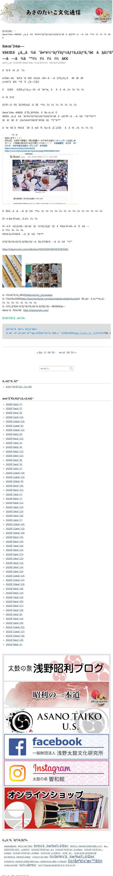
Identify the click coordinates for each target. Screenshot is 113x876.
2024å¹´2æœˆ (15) (14, 516)
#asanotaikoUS (10, 846)
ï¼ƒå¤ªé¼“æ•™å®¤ (85, 861)
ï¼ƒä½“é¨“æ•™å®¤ (40, 857)
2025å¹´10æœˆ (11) (15, 430)
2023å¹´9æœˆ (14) (14, 537)
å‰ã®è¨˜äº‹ (47, 352)
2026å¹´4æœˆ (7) (14, 404)
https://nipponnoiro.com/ (36, 310)
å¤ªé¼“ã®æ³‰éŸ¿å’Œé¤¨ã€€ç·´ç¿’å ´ (86, 846)
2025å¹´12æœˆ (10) (15, 421)
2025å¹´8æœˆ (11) (14, 438)
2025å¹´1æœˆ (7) (14, 468)
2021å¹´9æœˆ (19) (14, 640)
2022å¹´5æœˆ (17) (14, 606)
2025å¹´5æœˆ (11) (14, 451)
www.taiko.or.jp (85, 333)
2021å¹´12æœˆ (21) (15, 627)
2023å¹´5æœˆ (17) (14, 554)
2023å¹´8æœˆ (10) (14, 541)
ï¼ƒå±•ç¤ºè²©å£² (11, 865)
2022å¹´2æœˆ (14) (14, 618)
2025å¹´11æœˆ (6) (14, 426)
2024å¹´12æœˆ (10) (15, 473)
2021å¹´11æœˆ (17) (15, 631)
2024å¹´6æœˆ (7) (14, 498)
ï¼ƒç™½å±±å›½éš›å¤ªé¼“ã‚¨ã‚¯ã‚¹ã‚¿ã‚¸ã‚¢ (56, 865)
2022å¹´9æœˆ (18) (14, 589)
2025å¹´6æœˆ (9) (14, 447)
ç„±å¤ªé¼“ (25, 849)
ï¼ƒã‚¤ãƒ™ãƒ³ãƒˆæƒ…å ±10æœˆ (69, 849)
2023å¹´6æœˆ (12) (14, 550)
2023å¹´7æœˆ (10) (14, 546)
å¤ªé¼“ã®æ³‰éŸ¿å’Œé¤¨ (51, 845)
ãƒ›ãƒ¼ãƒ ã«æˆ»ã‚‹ (13, 318)
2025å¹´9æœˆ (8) (14, 434)
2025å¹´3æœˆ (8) (14, 460)
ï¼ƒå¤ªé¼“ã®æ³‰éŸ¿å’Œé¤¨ (72, 856)
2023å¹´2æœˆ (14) (14, 567)
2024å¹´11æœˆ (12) (15, 477)
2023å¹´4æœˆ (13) (14, 558)
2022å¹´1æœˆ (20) (14, 623)
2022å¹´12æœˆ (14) (15, 576)
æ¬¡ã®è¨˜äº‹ (66, 352)
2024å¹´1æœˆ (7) (14, 520)
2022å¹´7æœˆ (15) (14, 597)
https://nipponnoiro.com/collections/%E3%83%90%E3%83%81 (35, 249)
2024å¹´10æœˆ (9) (14, 481)
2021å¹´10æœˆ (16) (15, 636)
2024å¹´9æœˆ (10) (14, 486)
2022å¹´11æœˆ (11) (15, 580)
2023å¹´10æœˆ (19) (15, 533)
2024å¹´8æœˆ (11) (14, 490)
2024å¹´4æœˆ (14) (14, 507)
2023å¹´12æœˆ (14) (15, 524)
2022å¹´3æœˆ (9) (14, 614)
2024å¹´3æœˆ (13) (14, 511)
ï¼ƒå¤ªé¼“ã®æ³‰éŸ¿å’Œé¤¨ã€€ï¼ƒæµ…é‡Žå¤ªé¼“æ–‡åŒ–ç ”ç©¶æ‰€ (35, 861)
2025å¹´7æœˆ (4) (14, 443)
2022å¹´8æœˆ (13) (14, 593)
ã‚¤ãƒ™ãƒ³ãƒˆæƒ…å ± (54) (19, 387)
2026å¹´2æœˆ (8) (14, 413)
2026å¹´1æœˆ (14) (14, 417)
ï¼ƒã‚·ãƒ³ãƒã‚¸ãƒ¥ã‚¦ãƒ (51, 853)
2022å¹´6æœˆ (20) (14, 601)
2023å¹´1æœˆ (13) (14, 571)
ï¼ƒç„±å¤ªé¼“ (28, 864)
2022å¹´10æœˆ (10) (15, 584)
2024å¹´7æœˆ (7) (14, 494)
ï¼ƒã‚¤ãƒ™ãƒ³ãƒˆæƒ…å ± (42, 849)
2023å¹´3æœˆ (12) (14, 563)
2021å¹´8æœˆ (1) (14, 644)
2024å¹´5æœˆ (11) (14, 503)
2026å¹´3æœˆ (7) (14, 408)
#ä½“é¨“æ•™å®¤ (25, 846)
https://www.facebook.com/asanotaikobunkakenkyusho (49, 298)
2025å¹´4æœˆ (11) (14, 456)
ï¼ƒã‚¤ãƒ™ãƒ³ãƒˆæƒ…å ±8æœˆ (26, 853)
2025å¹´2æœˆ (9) (14, 464)
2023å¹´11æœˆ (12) (15, 529)
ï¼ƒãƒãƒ (67, 853)
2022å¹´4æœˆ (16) (14, 610)
